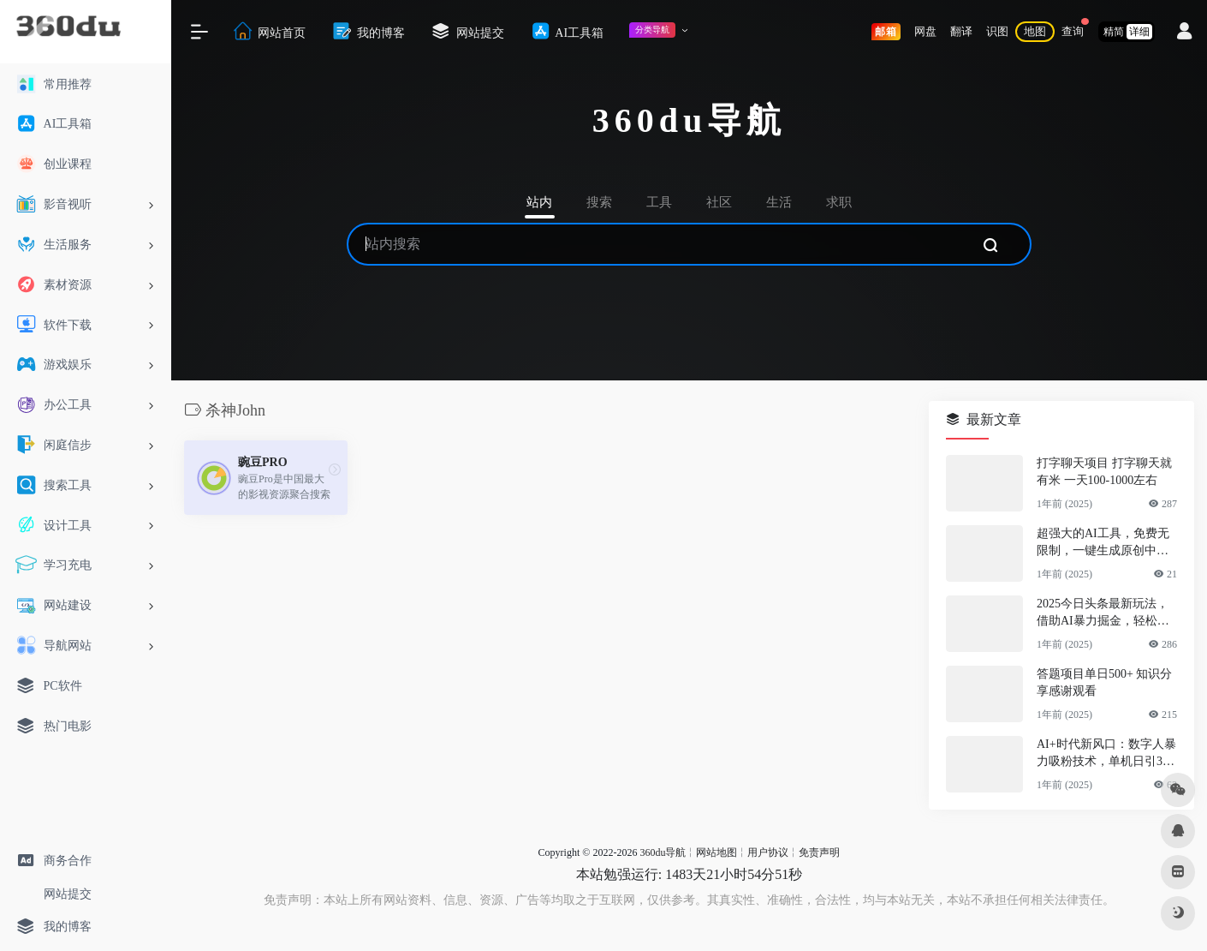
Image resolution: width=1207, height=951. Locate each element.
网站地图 (716, 852)
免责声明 (819, 852)
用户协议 (767, 852)
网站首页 (269, 31)
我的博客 (368, 31)
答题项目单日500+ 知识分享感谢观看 (1104, 682)
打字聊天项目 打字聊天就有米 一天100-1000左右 (1104, 472)
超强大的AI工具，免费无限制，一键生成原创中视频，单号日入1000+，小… (1106, 543)
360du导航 (662, 852)
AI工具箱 (567, 31)
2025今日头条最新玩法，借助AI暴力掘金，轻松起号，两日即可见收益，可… (1103, 613)
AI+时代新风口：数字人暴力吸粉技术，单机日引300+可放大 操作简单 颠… (1106, 754)
